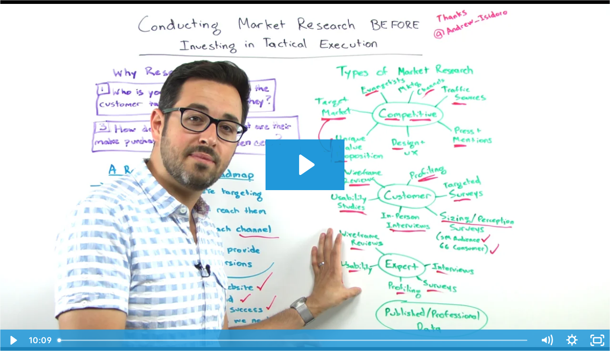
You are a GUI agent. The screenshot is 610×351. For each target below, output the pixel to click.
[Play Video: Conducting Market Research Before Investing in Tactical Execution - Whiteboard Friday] (305, 164)
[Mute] (546, 340)
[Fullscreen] (597, 340)
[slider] (293, 340)
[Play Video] (12, 340)
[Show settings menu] (572, 340)
